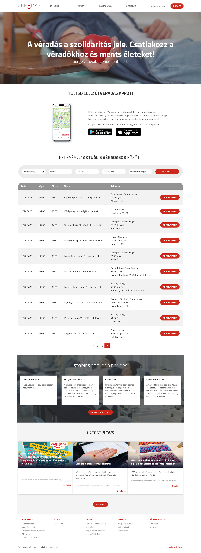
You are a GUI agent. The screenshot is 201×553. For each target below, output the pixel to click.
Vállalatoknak (123, 527)
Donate (177, 6)
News (81, 6)
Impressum (166, 547)
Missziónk (26, 534)
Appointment (170, 197)
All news (100, 504)
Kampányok (105, 6)
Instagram (154, 527)
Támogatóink (123, 530)
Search (167, 171)
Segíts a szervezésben (95, 530)
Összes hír (58, 523)
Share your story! (100, 412)
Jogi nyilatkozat (177, 547)
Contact (131, 6)
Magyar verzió (158, 6)
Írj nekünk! (90, 527)
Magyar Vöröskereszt (95, 534)
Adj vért (54, 6)
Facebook (154, 523)
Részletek (66, 484)
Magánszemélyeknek (126, 523)
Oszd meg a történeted (96, 523)
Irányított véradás (29, 537)
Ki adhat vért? (28, 523)
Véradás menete (29, 527)
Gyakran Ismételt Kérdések (33, 530)
